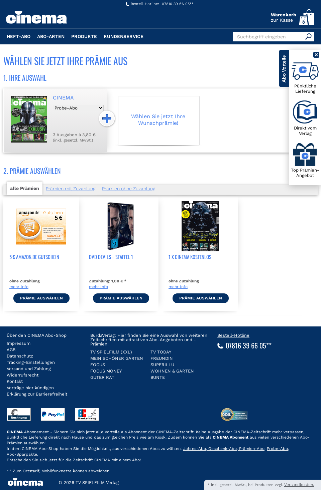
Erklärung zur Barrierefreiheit (37, 394)
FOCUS (97, 364)
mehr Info (18, 287)
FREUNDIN (161, 358)
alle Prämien (24, 188)
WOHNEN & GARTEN (172, 371)
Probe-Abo (277, 448)
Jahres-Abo (194, 448)
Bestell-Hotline (233, 335)
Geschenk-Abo (222, 448)
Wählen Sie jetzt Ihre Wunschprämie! (158, 119)
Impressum (18, 343)
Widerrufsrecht (22, 375)
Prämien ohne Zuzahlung (128, 188)
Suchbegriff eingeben (261, 36)
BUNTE (157, 377)
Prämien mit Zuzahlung (70, 188)
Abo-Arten (51, 36)
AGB (11, 349)
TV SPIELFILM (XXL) (111, 351)
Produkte (84, 36)
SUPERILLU (162, 364)
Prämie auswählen (41, 298)
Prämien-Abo (251, 448)
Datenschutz (20, 355)
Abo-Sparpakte (22, 454)
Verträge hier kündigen (30, 387)
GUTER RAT (102, 377)
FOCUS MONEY (106, 371)
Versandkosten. (299, 484)
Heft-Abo (18, 36)
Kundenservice (123, 36)
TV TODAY (160, 351)
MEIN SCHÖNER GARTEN (116, 358)
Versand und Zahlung (29, 368)
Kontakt (15, 381)
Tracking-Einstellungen (31, 362)
